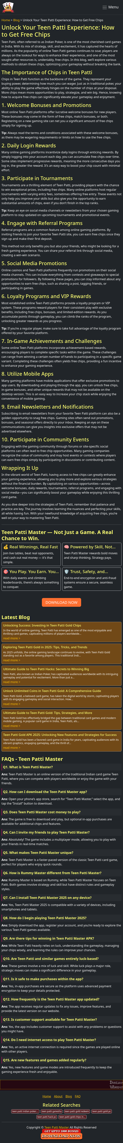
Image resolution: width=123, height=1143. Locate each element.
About (58, 1096)
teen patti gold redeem (77, 1111)
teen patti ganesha (52, 1111)
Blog (16, 20)
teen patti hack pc (46, 1116)
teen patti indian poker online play (25, 1111)
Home (5, 20)
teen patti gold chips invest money (73, 1116)
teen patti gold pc (101, 1111)
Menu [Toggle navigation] (110, 7)
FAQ (77, 1096)
